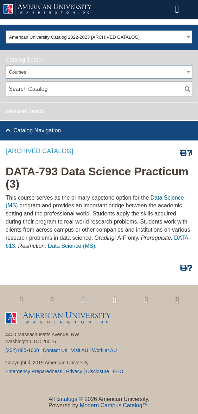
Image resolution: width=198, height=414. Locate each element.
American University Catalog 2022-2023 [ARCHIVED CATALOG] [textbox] (74, 37)
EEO (118, 371)
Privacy (74, 371)
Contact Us (55, 350)
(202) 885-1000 (22, 350)
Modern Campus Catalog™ (114, 405)
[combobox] (99, 37)
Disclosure (97, 371)
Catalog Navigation (37, 130)
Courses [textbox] (17, 72)
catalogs (66, 399)
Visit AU (79, 350)
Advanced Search (24, 111)
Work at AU (104, 350)
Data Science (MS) (71, 246)
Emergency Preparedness (33, 371)
